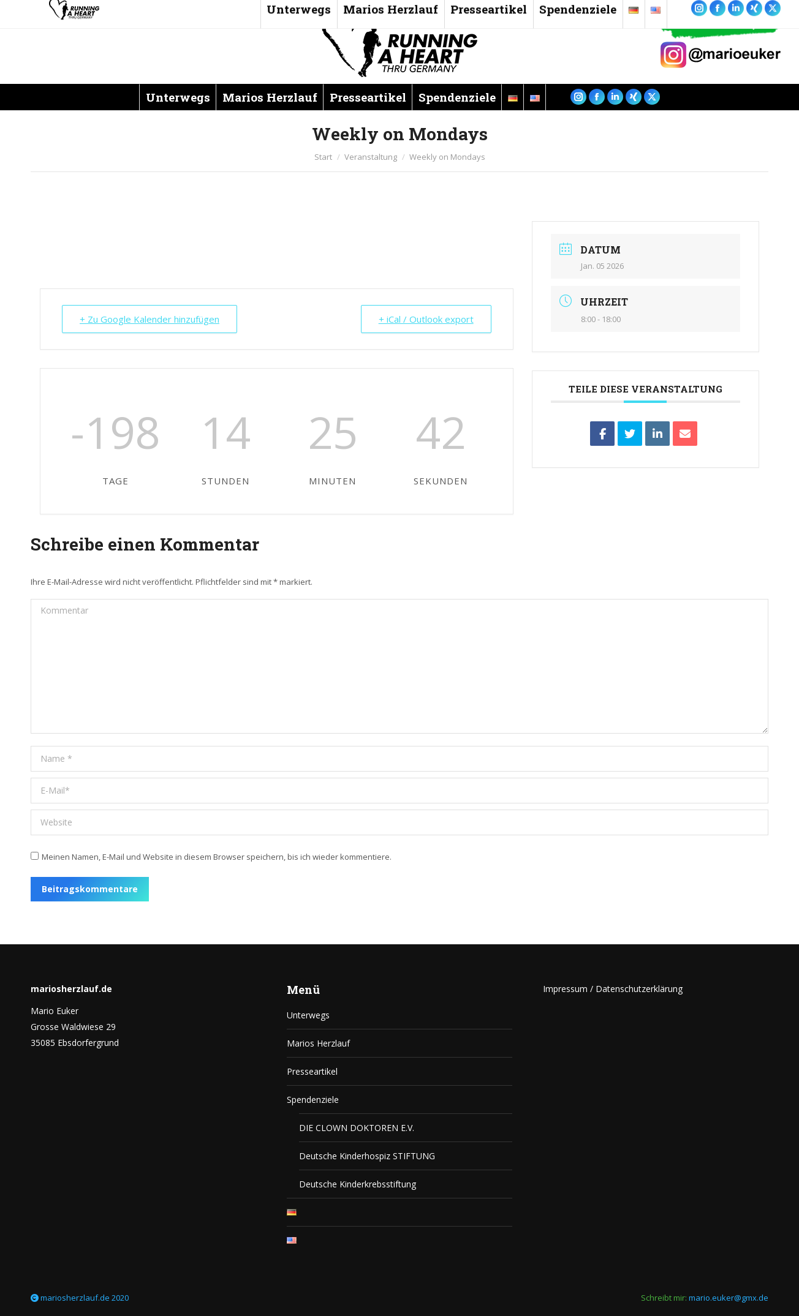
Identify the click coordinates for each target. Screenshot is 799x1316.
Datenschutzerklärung (639, 989)
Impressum (565, 989)
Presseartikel (312, 1071)
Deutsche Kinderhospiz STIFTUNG (367, 1156)
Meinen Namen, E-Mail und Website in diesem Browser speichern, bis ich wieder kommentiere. (217, 856)
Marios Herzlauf (318, 1043)
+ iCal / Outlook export (426, 319)
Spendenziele (313, 1099)
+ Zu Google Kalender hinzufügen (149, 319)
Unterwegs (308, 1015)
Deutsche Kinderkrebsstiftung (357, 1184)
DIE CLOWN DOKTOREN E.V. (356, 1128)
